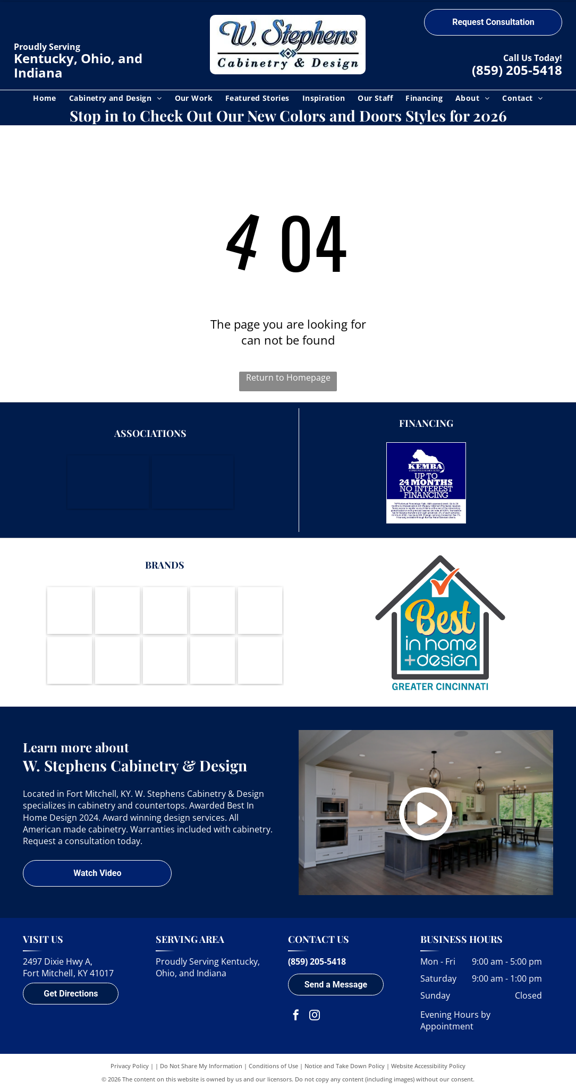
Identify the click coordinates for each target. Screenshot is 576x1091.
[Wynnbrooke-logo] (117, 660)
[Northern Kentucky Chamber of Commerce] (108, 482)
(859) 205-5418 (517, 70)
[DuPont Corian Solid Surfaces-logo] (212, 660)
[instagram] (315, 1016)
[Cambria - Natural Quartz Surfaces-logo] (165, 660)
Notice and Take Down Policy (344, 1066)
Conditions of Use (273, 1066)
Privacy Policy (130, 1066)
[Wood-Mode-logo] (69, 610)
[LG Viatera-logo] (69, 660)
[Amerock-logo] (212, 610)
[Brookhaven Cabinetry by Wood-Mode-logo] (117, 610)
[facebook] (296, 1016)
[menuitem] (45, 98)
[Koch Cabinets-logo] (165, 610)
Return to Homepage (288, 377)
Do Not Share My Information (201, 1066)
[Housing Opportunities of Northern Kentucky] (192, 482)
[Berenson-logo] (260, 610)
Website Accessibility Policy (428, 1066)
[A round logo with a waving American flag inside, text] (260, 660)
